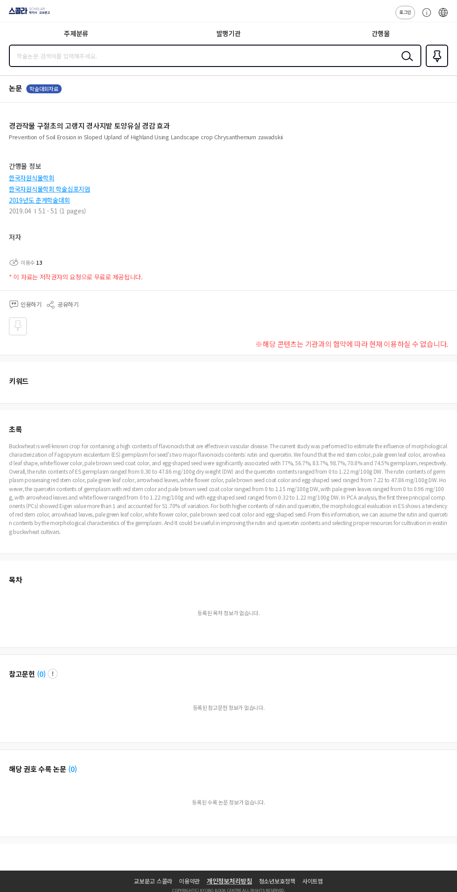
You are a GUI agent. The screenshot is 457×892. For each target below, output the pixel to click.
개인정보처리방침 (229, 880)
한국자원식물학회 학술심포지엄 (49, 188)
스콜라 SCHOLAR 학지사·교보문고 (27, 13)
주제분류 (76, 33)
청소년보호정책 (277, 881)
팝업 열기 (53, 674)
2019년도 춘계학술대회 (39, 200)
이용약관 (189, 881)
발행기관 (228, 33)
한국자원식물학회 (31, 177)
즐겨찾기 (435, 66)
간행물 (381, 33)
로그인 (405, 11)
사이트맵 (312, 881)
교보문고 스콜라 (153, 881)
